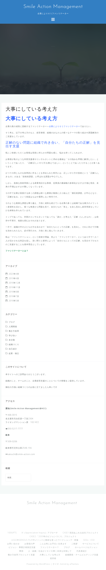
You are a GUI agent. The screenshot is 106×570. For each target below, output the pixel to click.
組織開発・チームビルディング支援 (81, 554)
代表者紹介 (81, 551)
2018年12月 (14, 282)
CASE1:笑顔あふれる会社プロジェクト (81, 532)
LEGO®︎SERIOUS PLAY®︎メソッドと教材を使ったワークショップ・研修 (44, 540)
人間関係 (13, 326)
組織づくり (14, 344)
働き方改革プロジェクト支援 (21, 554)
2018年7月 (14, 296)
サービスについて (90, 543)
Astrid (63, 564)
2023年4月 (14, 273)
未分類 (12, 340)
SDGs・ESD (89, 540)
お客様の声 (29, 543)
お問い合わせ (13, 543)
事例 (21, 551)
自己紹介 (13, 348)
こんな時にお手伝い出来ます (53, 543)
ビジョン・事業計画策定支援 (22, 547)
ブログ (12, 322)
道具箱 (53, 558)
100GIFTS (12, 532)
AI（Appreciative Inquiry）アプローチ (40, 532)
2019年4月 (14, 278)
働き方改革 (14, 331)
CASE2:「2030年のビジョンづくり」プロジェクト (53, 536)
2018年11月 (14, 287)
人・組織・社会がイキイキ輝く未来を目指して (50, 551)
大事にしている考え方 (50, 554)
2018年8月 (14, 291)
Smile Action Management (53, 6)
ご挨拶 (74, 543)
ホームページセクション (86, 547)
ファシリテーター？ (49, 547)
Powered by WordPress (38, 564)
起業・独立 (14, 353)
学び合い (13, 335)
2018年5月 (14, 300)
